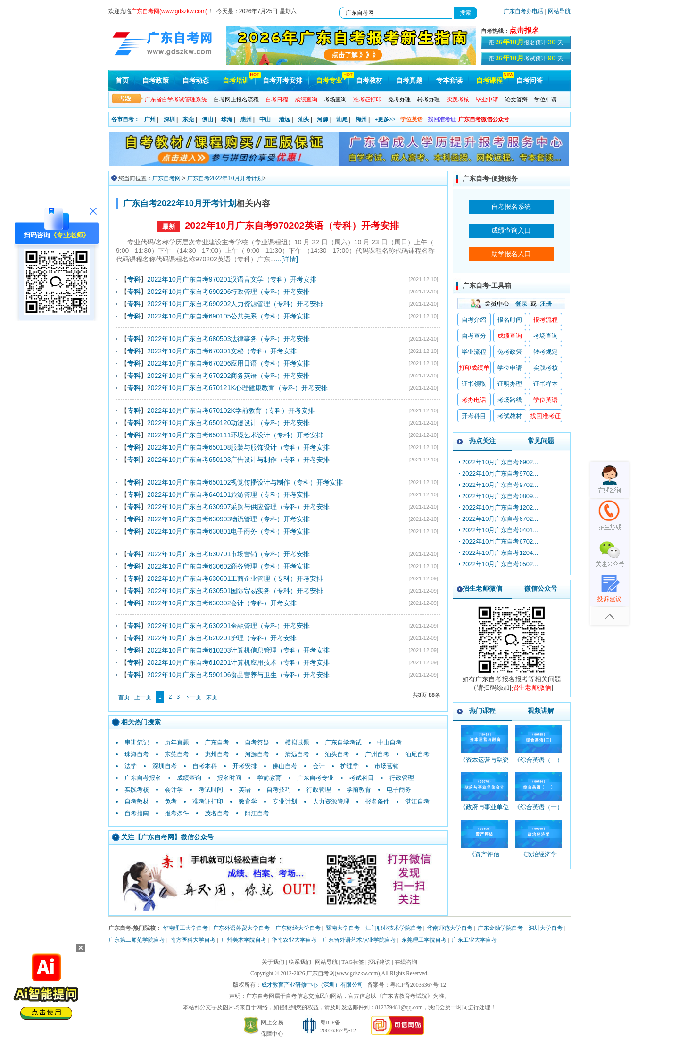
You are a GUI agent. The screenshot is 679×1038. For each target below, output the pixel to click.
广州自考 (377, 754)
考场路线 (509, 399)
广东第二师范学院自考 (136, 940)
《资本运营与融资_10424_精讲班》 (484, 764)
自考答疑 (257, 742)
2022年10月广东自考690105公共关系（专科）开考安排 (228, 316)
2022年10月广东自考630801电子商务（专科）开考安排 (228, 531)
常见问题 (541, 440)
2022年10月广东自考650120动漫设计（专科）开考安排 (228, 423)
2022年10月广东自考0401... (500, 530)
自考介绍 (474, 319)
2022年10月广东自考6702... (500, 518)
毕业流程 (474, 351)
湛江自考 (417, 801)
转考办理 (428, 99)
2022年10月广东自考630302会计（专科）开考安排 (222, 603)
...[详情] (286, 259)
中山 (265, 119)
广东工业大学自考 (474, 940)
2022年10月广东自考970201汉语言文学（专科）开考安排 (231, 279)
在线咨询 (406, 962)
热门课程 (482, 710)
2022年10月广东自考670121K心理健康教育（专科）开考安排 (237, 388)
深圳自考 (164, 766)
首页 (122, 80)
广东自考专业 (315, 777)
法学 (130, 766)
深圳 (169, 119)
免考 (171, 801)
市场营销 (386, 766)
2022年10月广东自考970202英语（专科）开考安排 (291, 225)
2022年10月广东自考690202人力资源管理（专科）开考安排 (235, 304)
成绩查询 (189, 777)
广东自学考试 (343, 742)
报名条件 (377, 801)
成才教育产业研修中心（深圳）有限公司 (312, 984)
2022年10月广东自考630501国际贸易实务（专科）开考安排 (235, 590)
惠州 (246, 119)
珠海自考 (136, 754)
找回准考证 (442, 119)
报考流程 (545, 319)
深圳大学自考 (546, 928)
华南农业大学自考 (294, 940)
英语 (245, 789)
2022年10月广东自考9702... (500, 473)
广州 (150, 119)
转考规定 (545, 351)
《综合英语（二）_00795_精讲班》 (538, 764)
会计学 (174, 789)
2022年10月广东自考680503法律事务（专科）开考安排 (228, 339)
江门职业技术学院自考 (393, 928)
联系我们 (300, 962)
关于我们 (273, 962)
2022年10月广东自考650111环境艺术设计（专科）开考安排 (235, 435)
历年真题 (177, 742)
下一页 (192, 697)
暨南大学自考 (343, 928)
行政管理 (401, 777)
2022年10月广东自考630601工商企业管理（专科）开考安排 (235, 578)
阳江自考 (257, 813)
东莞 (188, 119)
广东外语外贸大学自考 (241, 928)
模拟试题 (297, 742)
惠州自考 (217, 754)
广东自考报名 (142, 777)
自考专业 (329, 80)
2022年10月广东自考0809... (500, 496)
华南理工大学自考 (185, 928)
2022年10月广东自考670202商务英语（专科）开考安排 (228, 375)
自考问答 (529, 80)
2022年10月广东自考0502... (500, 564)
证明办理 (509, 383)
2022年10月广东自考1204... (500, 552)
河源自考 (257, 754)
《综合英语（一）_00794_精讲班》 (538, 811)
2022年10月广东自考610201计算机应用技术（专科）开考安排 (238, 662)
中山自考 (389, 742)
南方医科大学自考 (192, 940)
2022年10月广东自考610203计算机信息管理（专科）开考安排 (238, 650)
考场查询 (335, 99)
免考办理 (399, 99)
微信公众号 (540, 588)
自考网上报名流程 (236, 99)
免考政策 (509, 351)
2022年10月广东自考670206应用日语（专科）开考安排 (228, 363)
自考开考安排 (282, 80)
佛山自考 (285, 766)
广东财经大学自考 (298, 928)
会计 (319, 766)
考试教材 (509, 415)
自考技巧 (278, 789)
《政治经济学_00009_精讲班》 (538, 858)
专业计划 (285, 801)
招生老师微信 (482, 588)
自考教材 (369, 80)
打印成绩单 (474, 367)
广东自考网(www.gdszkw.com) (343, 973)
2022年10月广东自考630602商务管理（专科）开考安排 (228, 566)
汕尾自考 (417, 754)
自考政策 (155, 80)
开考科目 (474, 415)
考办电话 (474, 399)
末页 (211, 697)
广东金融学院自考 (500, 928)
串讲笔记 (136, 742)
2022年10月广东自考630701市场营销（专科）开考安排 (228, 554)
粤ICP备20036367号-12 (418, 984)
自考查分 (474, 335)
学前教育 (269, 777)
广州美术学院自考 (243, 940)
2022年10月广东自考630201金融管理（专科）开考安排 (228, 625)
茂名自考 (217, 813)
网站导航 (559, 11)
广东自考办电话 (523, 11)
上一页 (142, 697)
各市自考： (125, 119)
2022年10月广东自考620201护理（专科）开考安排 (222, 638)
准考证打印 (207, 801)
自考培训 (236, 80)
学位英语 (411, 119)
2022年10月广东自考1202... (500, 507)
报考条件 (177, 813)
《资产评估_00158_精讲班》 (484, 858)
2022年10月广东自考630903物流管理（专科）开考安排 (228, 519)
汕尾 (342, 119)
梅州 (361, 119)
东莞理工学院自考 (424, 940)
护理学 (349, 766)
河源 (322, 119)
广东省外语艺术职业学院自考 (359, 940)
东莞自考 (177, 754)
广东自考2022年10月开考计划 (225, 178)
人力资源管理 (331, 801)
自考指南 (136, 813)
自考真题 (409, 80)
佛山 (207, 119)
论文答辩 (516, 99)
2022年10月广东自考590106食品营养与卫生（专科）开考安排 (238, 674)
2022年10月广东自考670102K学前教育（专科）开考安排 (231, 410)
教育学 (248, 801)
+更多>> (385, 119)
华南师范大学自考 (449, 928)
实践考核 (136, 789)
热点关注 (482, 440)
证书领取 (474, 383)
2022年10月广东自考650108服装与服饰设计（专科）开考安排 (238, 447)
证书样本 (545, 383)
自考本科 (204, 766)
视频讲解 (541, 710)
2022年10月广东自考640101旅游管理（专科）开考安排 (228, 494)
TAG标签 (352, 962)
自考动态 (195, 80)
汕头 (303, 119)
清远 (284, 119)
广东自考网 (166, 178)
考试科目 (361, 777)
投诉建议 (379, 962)
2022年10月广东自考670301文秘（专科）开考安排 (222, 351)
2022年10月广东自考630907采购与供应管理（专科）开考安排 (238, 507)
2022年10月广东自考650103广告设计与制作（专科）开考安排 (238, 459)
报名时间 (229, 777)
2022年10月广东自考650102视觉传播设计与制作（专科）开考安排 (245, 482)
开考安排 (244, 766)
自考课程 (489, 80)
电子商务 (399, 789)
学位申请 (545, 99)
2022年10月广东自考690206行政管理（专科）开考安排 (228, 291)
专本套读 (449, 80)
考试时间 (211, 789)
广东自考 (217, 742)
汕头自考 (337, 754)
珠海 (226, 119)
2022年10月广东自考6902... (500, 462)
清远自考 (297, 754)
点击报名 (524, 30)
